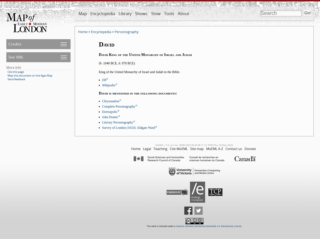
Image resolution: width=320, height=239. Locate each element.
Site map (197, 149)
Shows (141, 13)
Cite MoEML (179, 149)
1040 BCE (110, 63)
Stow (156, 13)
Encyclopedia (102, 13)
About (183, 13)
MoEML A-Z (214, 149)
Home (83, 32)
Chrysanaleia (110, 101)
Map (83, 13)
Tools (169, 13)
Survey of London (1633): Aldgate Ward (128, 127)
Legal (147, 149)
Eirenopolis (109, 111)
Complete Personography (118, 106)
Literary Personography (117, 122)
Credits (14, 44)
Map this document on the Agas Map (30, 75)
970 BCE (128, 63)
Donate (250, 149)
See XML (16, 57)
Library (125, 13)
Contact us (234, 149)
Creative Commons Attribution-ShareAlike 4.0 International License (208, 226)
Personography (127, 32)
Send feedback (16, 79)
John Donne (110, 117)
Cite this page (16, 72)
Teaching (160, 149)
